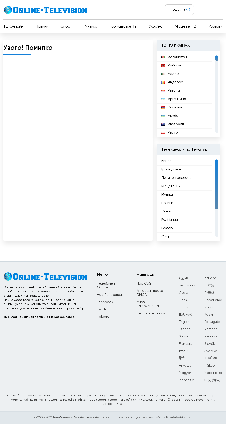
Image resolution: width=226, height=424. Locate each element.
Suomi (183, 336)
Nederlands (213, 300)
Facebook (105, 302)
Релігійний (169, 220)
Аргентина (173, 99)
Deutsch (185, 307)
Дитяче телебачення (179, 178)
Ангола (170, 90)
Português (212, 322)
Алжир (170, 74)
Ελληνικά (185, 314)
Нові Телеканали (110, 294)
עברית (183, 351)
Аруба (169, 116)
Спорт (66, 26)
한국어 (209, 292)
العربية (183, 278)
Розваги (215, 26)
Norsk (208, 307)
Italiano (210, 278)
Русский (210, 336)
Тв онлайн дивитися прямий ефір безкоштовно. (39, 316)
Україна (156, 26)
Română (211, 329)
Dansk (183, 300)
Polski (208, 314)
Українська (213, 373)
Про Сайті (145, 283)
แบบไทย (210, 358)
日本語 (209, 285)
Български (187, 285)
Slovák (209, 343)
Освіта (167, 211)
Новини (41, 26)
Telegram (104, 316)
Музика (91, 26)
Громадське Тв (123, 26)
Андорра (172, 82)
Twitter (103, 309)
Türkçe (209, 365)
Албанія (171, 65)
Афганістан (174, 57)
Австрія (170, 132)
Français (185, 343)
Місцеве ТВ (185, 26)
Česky (184, 292)
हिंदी (181, 358)
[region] (188, 94)
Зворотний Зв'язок (151, 313)
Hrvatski (185, 365)
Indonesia (186, 380)
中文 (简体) (212, 380)
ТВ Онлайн (13, 26)
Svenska (210, 351)
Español (185, 329)
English (184, 322)
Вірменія (171, 107)
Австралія (173, 124)
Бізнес (166, 161)
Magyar (185, 373)
